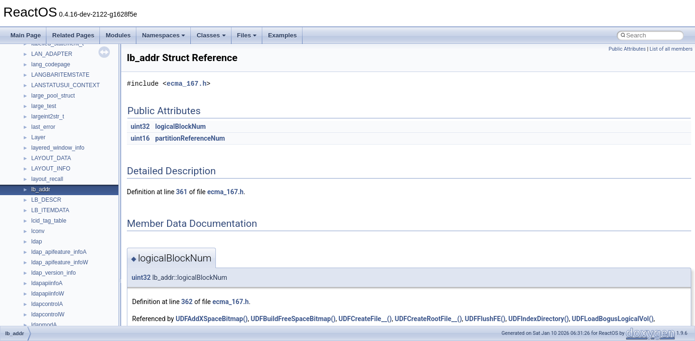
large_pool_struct (53, 95)
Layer (38, 137)
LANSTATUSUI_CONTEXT (65, 85)
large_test (43, 106)
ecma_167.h (186, 83)
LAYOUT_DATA (51, 158)
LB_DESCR (46, 200)
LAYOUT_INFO (50, 168)
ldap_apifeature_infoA (59, 252)
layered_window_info (57, 147)
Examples (282, 35)
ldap (36, 241)
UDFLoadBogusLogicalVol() (613, 319)
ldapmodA (44, 325)
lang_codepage (50, 64)
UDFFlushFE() (485, 319)
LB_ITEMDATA (50, 210)
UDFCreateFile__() (365, 319)
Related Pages (73, 35)
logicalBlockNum (180, 126)
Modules (118, 35)
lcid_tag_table (48, 220)
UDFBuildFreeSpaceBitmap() (293, 319)
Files (247, 35)
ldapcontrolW (47, 314)
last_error (43, 127)
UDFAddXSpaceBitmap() (212, 319)
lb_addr (40, 189)
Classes (210, 35)
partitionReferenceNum (190, 138)
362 (187, 301)
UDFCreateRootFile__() (428, 319)
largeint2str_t (47, 116)
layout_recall (47, 179)
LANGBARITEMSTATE (60, 75)
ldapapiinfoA (46, 283)
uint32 (140, 126)
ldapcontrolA (47, 304)
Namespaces (164, 35)
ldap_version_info (53, 272)
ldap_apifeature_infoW (59, 262)
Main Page (25, 35)
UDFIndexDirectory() (538, 319)
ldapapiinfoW (47, 293)
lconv (38, 231)
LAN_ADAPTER (51, 54)
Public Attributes (627, 49)
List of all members (671, 49)
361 (181, 192)
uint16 (140, 138)
